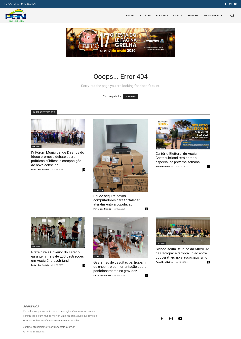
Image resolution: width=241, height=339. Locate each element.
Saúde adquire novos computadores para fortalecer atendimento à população (116, 200)
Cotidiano (36, 147)
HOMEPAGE (131, 96)
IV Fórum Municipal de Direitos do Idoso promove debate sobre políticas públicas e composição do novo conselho (57, 158)
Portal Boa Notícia (40, 169)
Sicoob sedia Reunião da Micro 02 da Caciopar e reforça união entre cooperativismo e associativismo (182, 253)
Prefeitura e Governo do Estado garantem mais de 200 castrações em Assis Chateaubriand (57, 256)
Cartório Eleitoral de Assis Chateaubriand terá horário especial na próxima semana (178, 158)
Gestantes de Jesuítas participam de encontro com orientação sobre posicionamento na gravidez (119, 266)
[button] (232, 15)
